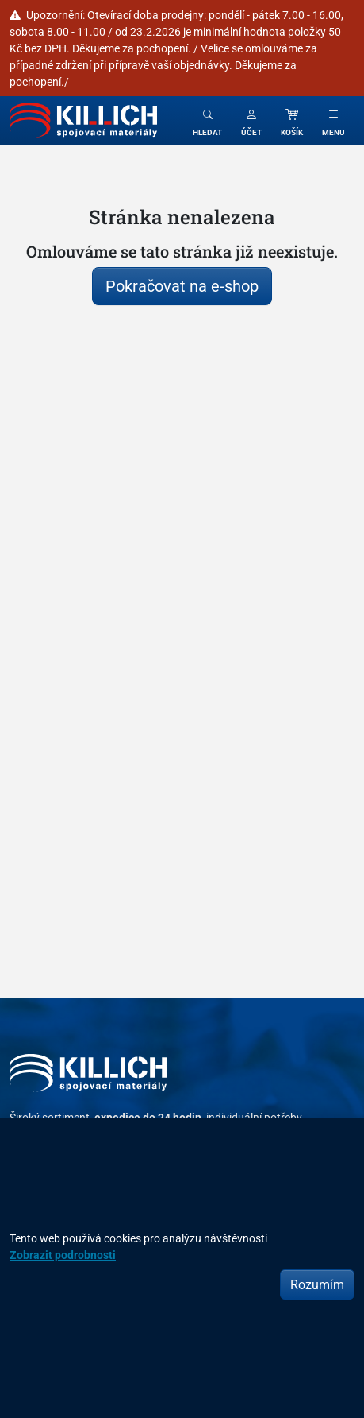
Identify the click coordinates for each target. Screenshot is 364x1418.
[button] (251, 120)
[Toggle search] (207, 120)
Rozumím (317, 1284)
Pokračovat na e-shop (182, 286)
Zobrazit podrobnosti (63, 1254)
